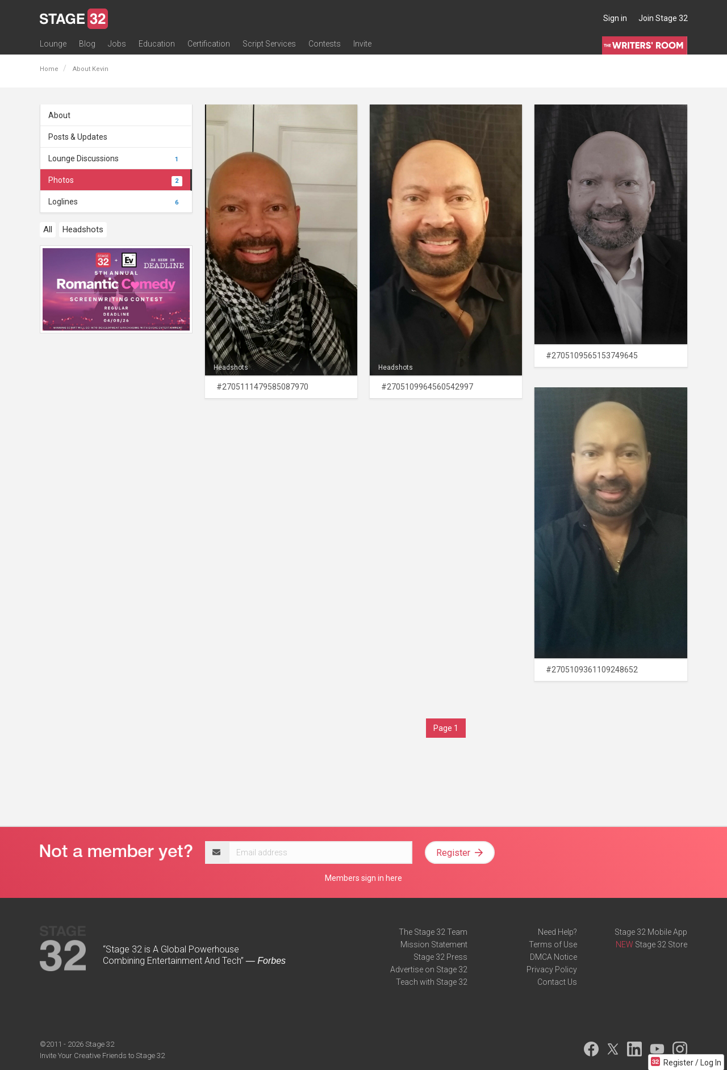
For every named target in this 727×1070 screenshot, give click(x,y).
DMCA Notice (553, 957)
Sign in (615, 18)
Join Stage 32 (663, 18)
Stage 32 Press (440, 957)
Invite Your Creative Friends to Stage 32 (102, 1055)
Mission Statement (433, 944)
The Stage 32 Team (433, 932)
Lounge (53, 43)
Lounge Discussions (115, 158)
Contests (324, 43)
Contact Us (557, 982)
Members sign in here (363, 878)
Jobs (117, 43)
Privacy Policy (552, 969)
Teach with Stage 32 (431, 982)
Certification (208, 43)
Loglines (115, 201)
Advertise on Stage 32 (428, 969)
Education (157, 43)
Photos (115, 180)
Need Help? (557, 932)
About (59, 115)
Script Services (269, 43)
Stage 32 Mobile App (651, 932)
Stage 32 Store (661, 944)
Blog (87, 43)
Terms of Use (553, 944)
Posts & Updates (77, 136)
